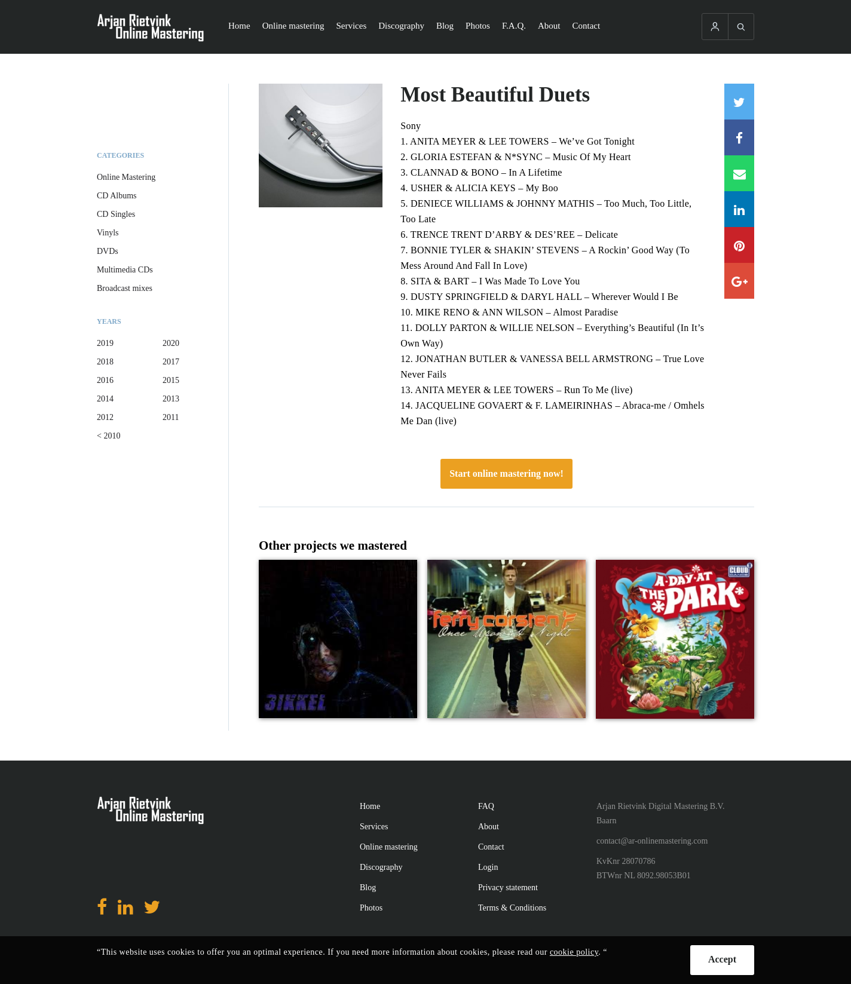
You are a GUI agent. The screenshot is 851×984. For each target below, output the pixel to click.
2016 (105, 380)
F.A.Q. (514, 25)
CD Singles (116, 214)
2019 (105, 343)
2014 (105, 398)
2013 (171, 398)
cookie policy (574, 952)
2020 (171, 343)
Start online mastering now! (506, 473)
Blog (445, 25)
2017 (171, 361)
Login (488, 867)
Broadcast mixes (124, 288)
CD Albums (117, 195)
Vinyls (108, 232)
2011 (171, 417)
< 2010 (108, 435)
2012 (105, 417)
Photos (478, 25)
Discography (401, 25)
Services (351, 25)
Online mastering (293, 25)
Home (239, 25)
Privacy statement (508, 887)
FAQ (486, 806)
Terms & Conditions (512, 907)
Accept (722, 959)
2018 (105, 361)
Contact (587, 25)
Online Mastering (126, 177)
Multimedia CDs (125, 269)
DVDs (107, 251)
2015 (171, 380)
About (549, 25)
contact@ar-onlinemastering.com (652, 840)
